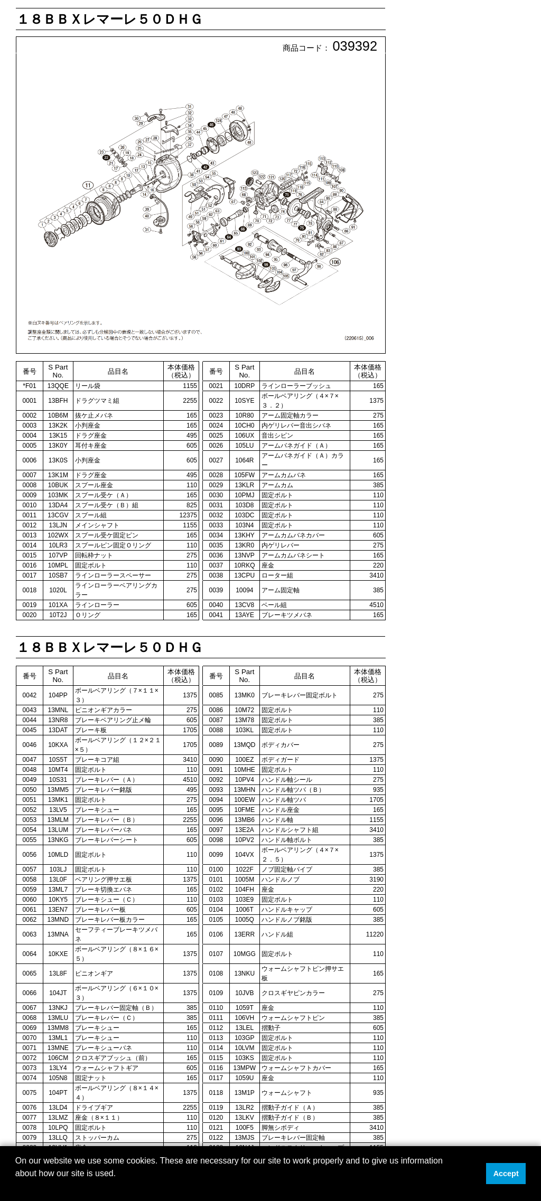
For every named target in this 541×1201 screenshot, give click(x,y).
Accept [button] (506, 1173)
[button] (16, 1187)
